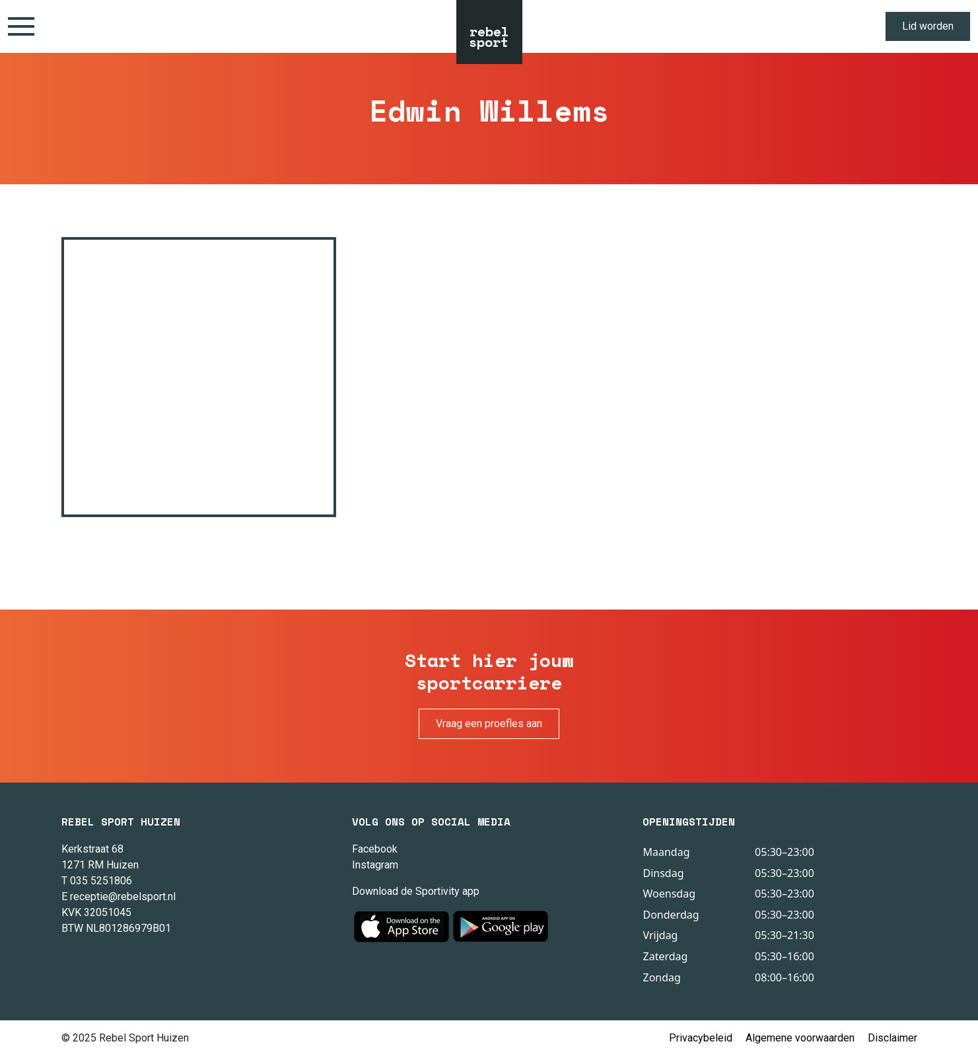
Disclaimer (892, 1038)
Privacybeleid (700, 1038)
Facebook (375, 849)
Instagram (375, 865)
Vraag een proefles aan (489, 723)
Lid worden (928, 26)
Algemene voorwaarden (800, 1038)
